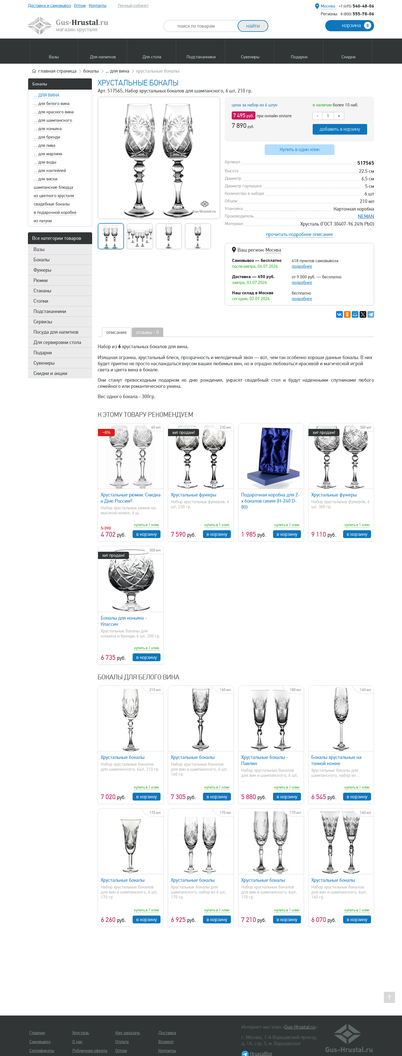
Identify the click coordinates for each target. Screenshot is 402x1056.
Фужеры (42, 270)
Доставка (167, 1033)
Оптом (80, 5)
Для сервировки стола (57, 342)
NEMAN (366, 216)
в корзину (146, 534)
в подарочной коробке (55, 212)
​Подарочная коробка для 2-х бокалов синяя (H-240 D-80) (270, 501)
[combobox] (205, 26)
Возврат (166, 1042)
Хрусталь (80, 1033)
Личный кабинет (133, 5)
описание (116, 332)
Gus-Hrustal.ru (299, 1027)
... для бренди (47, 137)
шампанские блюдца (53, 187)
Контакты (97, 5)
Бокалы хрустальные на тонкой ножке (336, 760)
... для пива (44, 145)
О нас (77, 1042)
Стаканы (42, 291)
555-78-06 (357, 13)
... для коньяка (48, 129)
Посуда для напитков (56, 332)
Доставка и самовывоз (49, 5)
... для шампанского (53, 120)
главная (57, 71)
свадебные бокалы (52, 204)
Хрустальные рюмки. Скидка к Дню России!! (131, 498)
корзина (356, 25)
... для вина (46, 95)
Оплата (122, 1042)
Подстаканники (50, 311)
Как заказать (127, 1033)
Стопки (41, 301)
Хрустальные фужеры (193, 495)
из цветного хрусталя (54, 196)
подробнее (302, 266)
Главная (37, 1033)
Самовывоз (40, 1042)
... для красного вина (54, 112)
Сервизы (43, 322)
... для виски (45, 179)
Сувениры (44, 363)
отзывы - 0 (147, 332)
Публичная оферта (89, 1050)
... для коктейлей (50, 170)
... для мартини (48, 154)
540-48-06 (356, 6)
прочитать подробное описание (299, 234)
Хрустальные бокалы (123, 757)
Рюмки (41, 280)
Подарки (43, 353)
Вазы (39, 249)
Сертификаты (41, 1050)
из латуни (43, 221)
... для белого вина (52, 103)
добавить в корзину (340, 129)
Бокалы (39, 84)
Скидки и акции (50, 373)
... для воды (45, 162)
